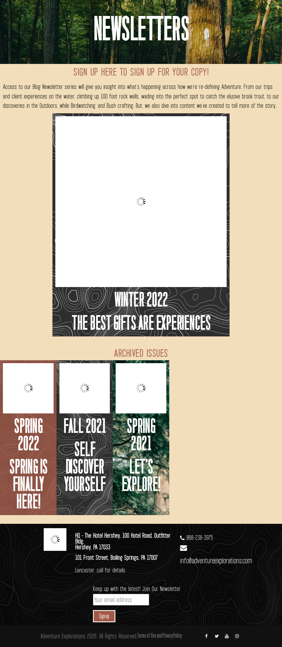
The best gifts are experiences (141, 324)
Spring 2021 (140, 436)
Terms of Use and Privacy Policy (159, 635)
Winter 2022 (141, 301)
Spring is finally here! (28, 486)
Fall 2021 (84, 427)
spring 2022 (28, 436)
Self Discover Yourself (84, 468)
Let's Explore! (141, 477)
